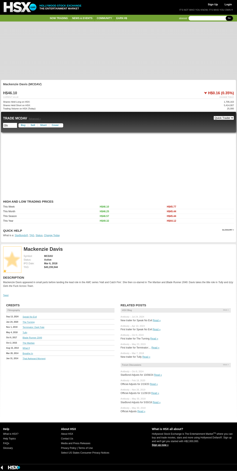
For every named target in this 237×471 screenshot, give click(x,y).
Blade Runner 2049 (32, 337)
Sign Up (213, 4)
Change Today (52, 235)
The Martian (29, 343)
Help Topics (9, 438)
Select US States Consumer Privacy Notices (85, 452)
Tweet (6, 295)
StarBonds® (21, 235)
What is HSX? (10, 433)
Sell (33, 125)
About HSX (67, 433)
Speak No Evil (30, 317)
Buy (23, 125)
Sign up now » (160, 445)
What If (26, 348)
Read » (157, 320)
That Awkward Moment (34, 358)
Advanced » (35, 118)
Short (43, 125)
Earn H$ (121, 18)
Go (229, 18)
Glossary (8, 448)
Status (38, 235)
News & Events (82, 18)
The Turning (29, 322)
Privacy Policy (68, 448)
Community (104, 18)
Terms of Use (85, 448)
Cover (55, 125)
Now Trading (59, 18)
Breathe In (28, 353)
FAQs (6, 443)
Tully (25, 332)
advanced (183, 18)
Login (228, 4)
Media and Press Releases (75, 443)
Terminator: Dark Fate (33, 327)
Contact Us (67, 438)
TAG (31, 235)
